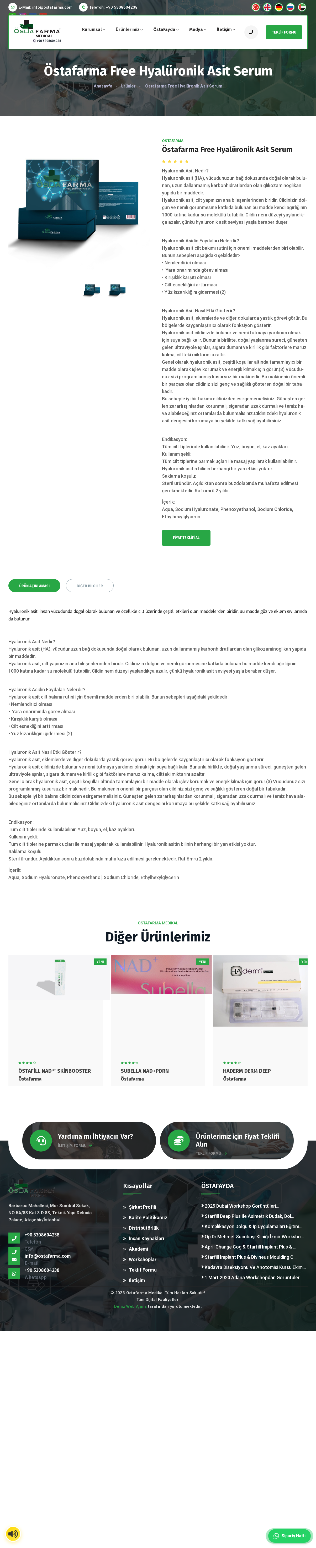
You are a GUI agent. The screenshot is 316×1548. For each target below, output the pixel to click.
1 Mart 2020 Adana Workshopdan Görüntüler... (252, 1277)
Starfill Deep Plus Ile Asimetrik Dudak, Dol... (247, 1216)
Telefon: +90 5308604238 (113, 7)
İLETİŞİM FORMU (75, 1145)
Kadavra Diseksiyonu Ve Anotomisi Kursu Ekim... (253, 1267)
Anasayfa (103, 86)
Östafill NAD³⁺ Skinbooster (54, 1071)
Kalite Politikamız (148, 1217)
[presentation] (92, 278)
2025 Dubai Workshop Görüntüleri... (240, 1206)
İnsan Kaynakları (146, 1238)
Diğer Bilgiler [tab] (90, 586)
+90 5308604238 (48, 41)
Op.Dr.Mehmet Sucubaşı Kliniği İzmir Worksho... (252, 1236)
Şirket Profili (142, 1207)
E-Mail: (45, 7)
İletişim (224, 29)
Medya (196, 29)
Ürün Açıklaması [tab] (34, 586)
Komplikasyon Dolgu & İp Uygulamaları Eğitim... (251, 1226)
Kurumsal (92, 29)
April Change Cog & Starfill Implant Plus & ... (248, 1247)
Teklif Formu (143, 1270)
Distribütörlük (144, 1228)
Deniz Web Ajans (130, 1306)
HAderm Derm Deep (247, 1071)
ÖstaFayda (164, 29)
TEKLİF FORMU (211, 1153)
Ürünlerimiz (127, 29)
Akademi (138, 1249)
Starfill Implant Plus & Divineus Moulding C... (249, 1257)
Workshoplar (142, 1259)
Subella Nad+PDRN (145, 1071)
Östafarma (172, 140)
